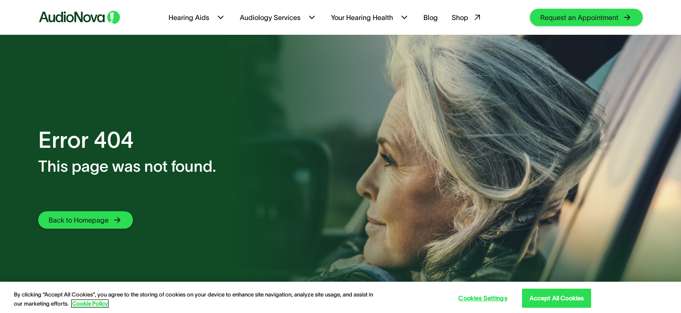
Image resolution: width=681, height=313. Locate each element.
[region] (340, 297)
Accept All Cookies (556, 298)
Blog (430, 17)
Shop (467, 17)
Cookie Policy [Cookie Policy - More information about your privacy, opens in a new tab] (90, 303)
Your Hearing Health (370, 17)
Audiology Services (278, 17)
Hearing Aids (197, 17)
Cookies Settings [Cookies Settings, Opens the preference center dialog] (482, 298)
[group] (586, 17)
